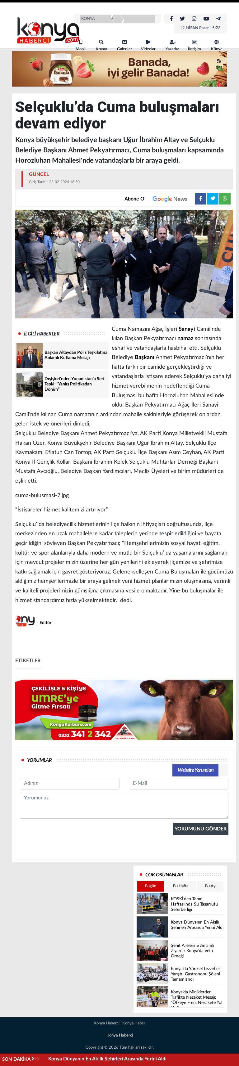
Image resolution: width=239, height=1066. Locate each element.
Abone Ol (159, 199)
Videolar (148, 45)
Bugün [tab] (150, 886)
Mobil (81, 45)
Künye (217, 45)
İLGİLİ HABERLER (41, 333)
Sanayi (187, 329)
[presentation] (67, 883)
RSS (219, 64)
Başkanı (144, 357)
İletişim (194, 45)
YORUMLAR (39, 760)
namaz (185, 338)
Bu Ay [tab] (210, 886)
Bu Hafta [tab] (180, 886)
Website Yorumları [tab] (195, 770)
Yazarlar (172, 45)
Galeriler (124, 45)
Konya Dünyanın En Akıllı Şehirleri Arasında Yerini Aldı (107, 1058)
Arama (101, 45)
